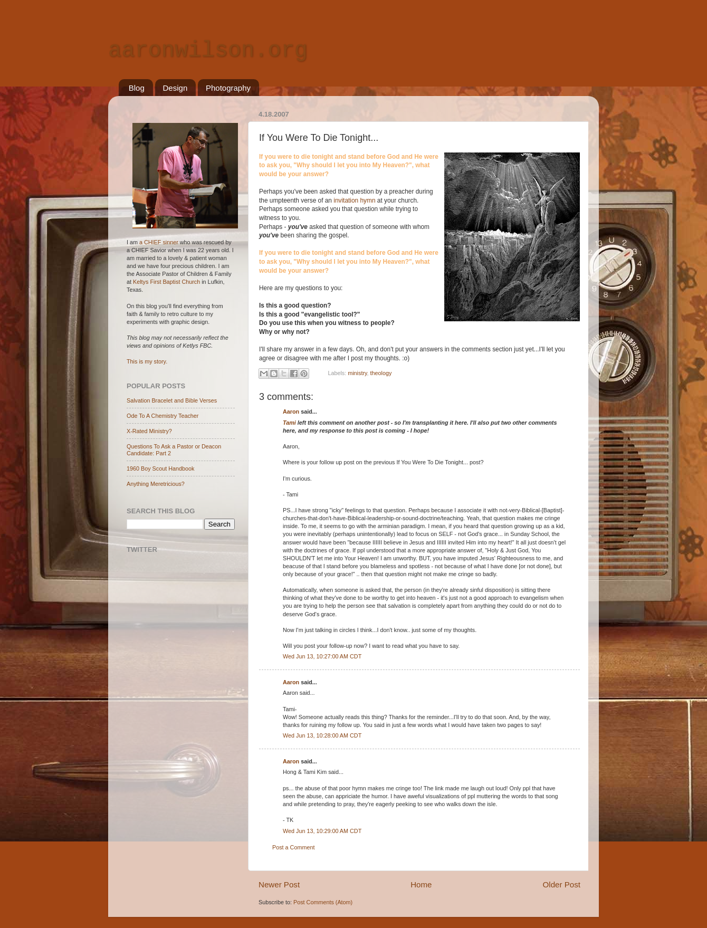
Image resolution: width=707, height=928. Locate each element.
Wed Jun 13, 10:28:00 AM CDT (322, 735)
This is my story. (147, 361)
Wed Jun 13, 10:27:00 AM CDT (322, 656)
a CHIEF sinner (158, 242)
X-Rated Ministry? (149, 431)
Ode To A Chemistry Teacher (162, 416)
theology (381, 373)
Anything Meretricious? (156, 484)
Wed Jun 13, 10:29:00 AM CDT (322, 831)
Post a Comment (293, 847)
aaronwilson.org (208, 50)
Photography (228, 87)
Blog (137, 87)
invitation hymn (355, 200)
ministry (357, 373)
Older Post (561, 884)
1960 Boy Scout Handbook (160, 468)
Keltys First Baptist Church (166, 282)
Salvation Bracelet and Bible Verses (172, 400)
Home (421, 884)
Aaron (291, 411)
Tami (289, 422)
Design (175, 87)
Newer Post (279, 884)
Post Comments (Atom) (322, 902)
